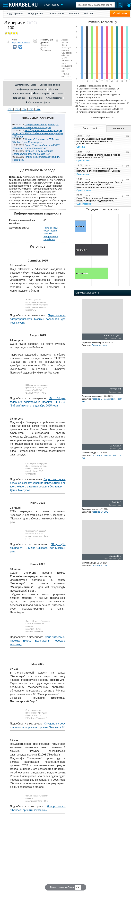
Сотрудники (36, 98)
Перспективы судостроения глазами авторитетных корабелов (51, 233)
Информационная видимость (31, 89)
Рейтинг (88, 13)
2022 (10, 109)
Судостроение (15, 13)
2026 (37, 109)
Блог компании (21, 93)
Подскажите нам (99, 345)
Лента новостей (90, 128)
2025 (31, 109)
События (80, 147)
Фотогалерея (41, 93)
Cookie (71, 887)
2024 (23, 109)
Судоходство (82, 160)
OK (78, 887)
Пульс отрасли (56, 13)
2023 (17, 109)
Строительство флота (37, 102)
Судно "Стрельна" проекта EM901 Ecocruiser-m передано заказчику (37, 641)
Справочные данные (50, 85)
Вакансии (19, 98)
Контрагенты (54, 98)
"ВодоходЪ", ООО (100, 512)
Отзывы (57, 93)
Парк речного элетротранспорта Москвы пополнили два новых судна (37, 319)
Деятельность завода (25, 85)
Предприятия (35, 13)
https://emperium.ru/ (21, 42)
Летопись (74, 13)
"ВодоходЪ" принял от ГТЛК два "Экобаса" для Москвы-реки (37, 548)
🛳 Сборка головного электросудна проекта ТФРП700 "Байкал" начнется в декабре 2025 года (37, 133)
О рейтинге (120, 13)
